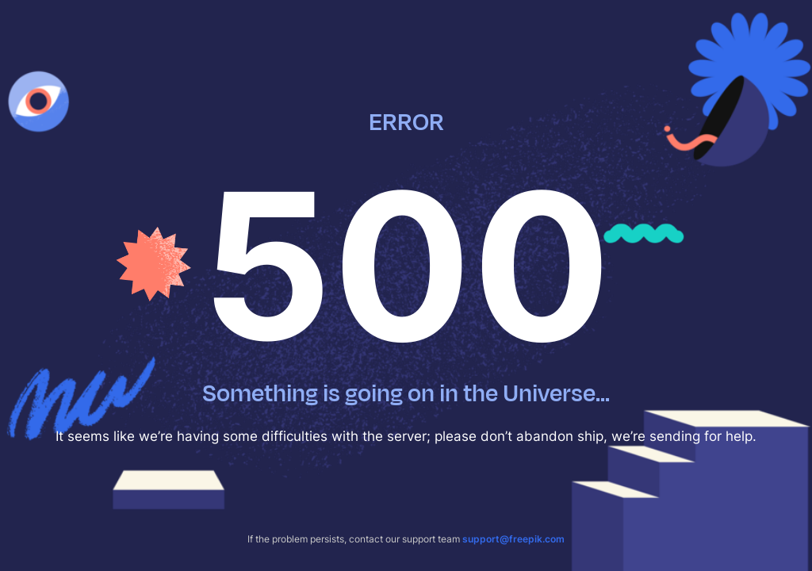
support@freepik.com (513, 539)
